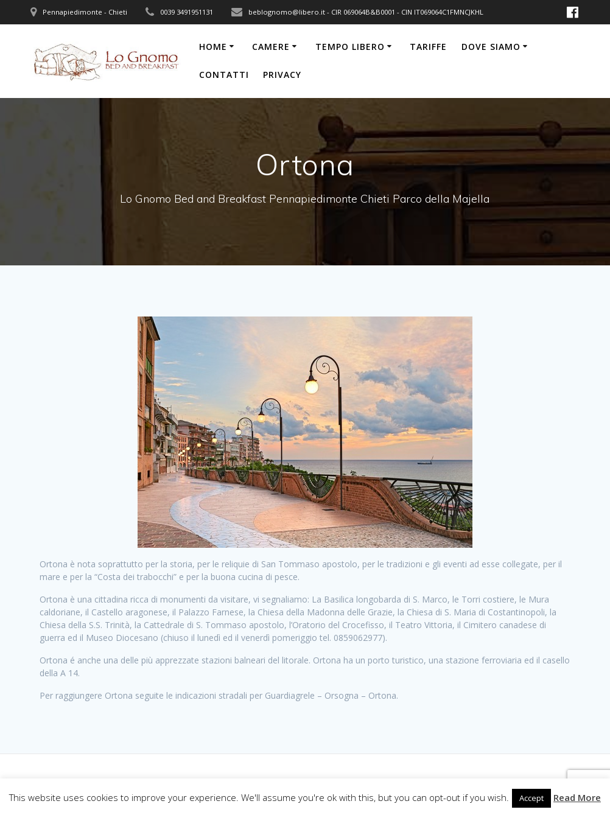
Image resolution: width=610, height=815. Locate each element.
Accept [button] (531, 797)
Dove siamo (491, 46)
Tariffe (428, 46)
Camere (271, 46)
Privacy (282, 74)
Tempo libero (350, 46)
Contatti (224, 74)
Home (213, 46)
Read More (577, 797)
